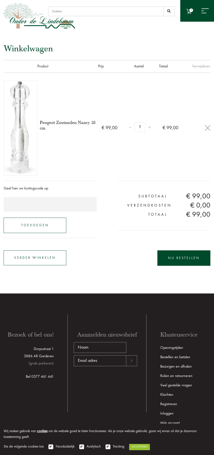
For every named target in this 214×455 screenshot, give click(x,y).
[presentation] (110, 381)
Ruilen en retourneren (176, 376)
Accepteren (139, 446)
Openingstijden (171, 348)
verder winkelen (35, 258)
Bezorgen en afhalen (176, 367)
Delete (207, 128)
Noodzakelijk (65, 446)
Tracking (118, 446)
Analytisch (94, 446)
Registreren (168, 404)
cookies (42, 431)
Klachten (166, 395)
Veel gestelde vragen (176, 385)
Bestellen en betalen (175, 357)
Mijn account (170, 423)
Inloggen (167, 414)
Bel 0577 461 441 (40, 377)
